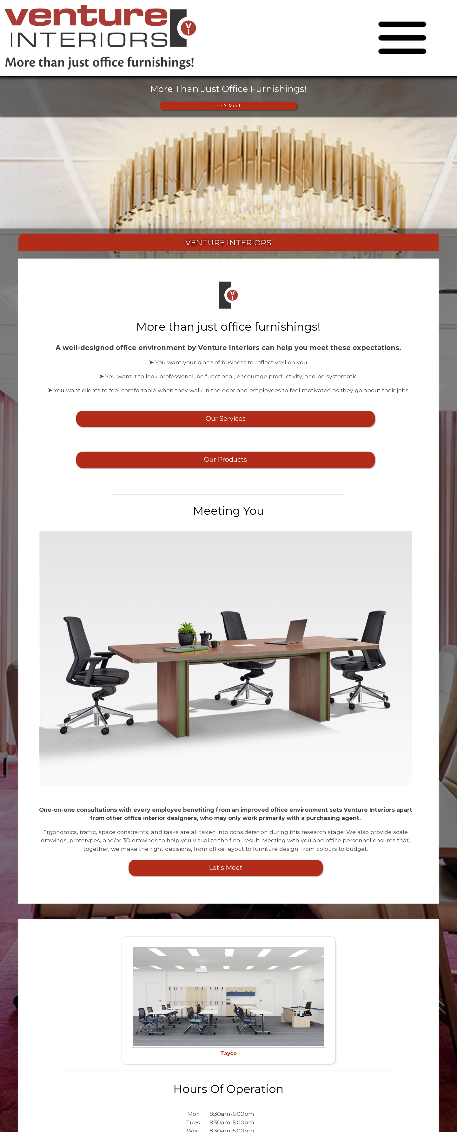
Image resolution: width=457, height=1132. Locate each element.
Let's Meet (228, 106)
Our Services (226, 418)
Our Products (225, 459)
